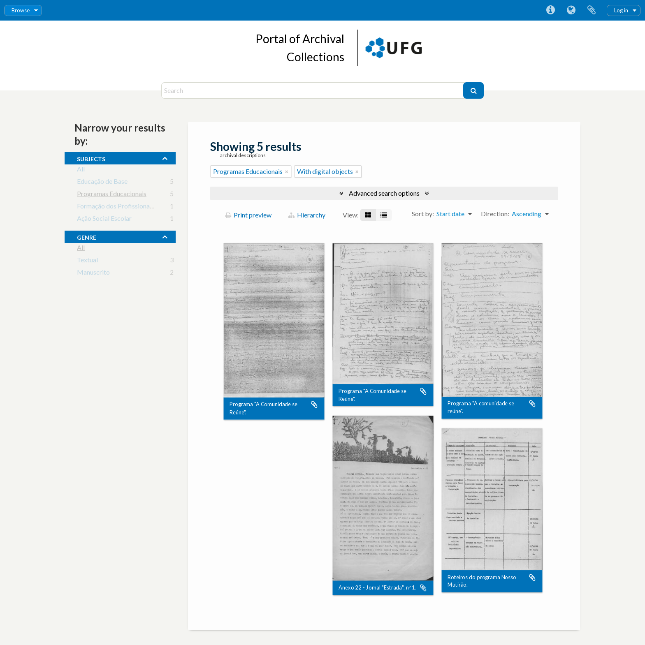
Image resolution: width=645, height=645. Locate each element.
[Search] (313, 90)
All (81, 170)
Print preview (248, 215)
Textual (87, 261)
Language (571, 10)
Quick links (550, 10)
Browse (21, 10)
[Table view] (384, 215)
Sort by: (423, 213)
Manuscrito (93, 273)
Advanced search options (384, 193)
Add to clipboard (314, 405)
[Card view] (368, 215)
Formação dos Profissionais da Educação (134, 207)
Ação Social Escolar (104, 220)
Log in (621, 10)
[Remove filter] (286, 171)
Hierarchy (306, 215)
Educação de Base (102, 183)
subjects (91, 158)
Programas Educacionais (111, 195)
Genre (86, 236)
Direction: (495, 213)
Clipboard (591, 10)
